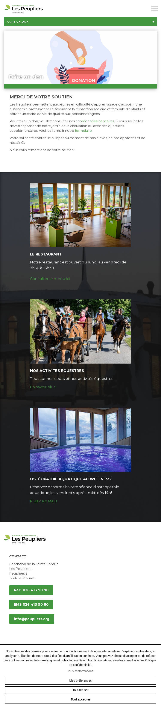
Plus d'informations (80, 671)
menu (154, 8)
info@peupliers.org (32, 619)
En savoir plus (43, 387)
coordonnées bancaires (95, 121)
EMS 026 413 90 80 (31, 604)
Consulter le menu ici (50, 279)
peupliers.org (23, 13)
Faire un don (80, 21)
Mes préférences (80, 680)
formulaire (83, 130)
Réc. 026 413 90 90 (31, 590)
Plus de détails (43, 501)
